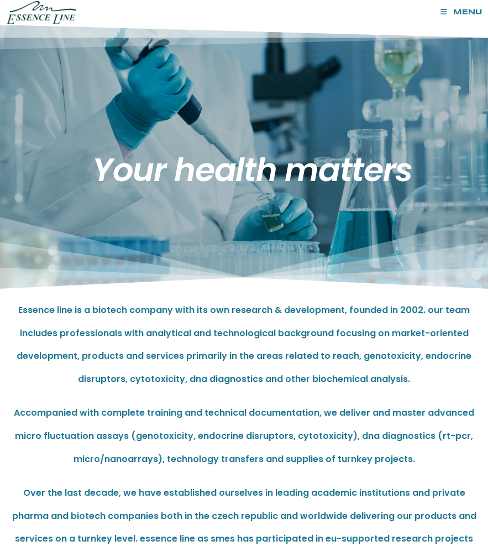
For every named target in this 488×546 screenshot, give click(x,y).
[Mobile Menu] (461, 12)
